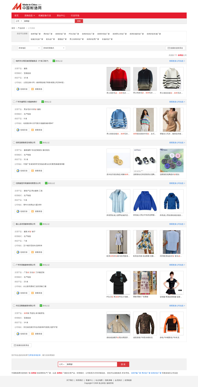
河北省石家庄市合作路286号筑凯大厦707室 (40, 327)
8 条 (25, 118)
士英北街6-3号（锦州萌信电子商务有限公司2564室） (44, 82)
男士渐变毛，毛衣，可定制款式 (118, 93)
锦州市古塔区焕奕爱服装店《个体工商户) (32, 61)
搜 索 (123, 364)
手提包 (32, 313)
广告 (26, 272)
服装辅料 (27, 150)
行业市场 (75, 15)
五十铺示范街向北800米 (32, 245)
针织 (34, 109)
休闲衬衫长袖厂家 (154, 34)
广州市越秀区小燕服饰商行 (26, 102)
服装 (25, 68)
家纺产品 (27, 191)
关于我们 (69, 380)
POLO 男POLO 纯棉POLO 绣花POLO (118, 297)
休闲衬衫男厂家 (93, 39)
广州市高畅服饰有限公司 (25, 265)
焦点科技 (102, 383)
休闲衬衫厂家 (60, 34)
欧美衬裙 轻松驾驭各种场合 (118, 256)
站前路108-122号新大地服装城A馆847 (38, 123)
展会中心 (61, 15)
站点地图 (99, 380)
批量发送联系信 (175, 48)
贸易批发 (27, 73)
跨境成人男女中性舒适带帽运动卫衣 (145, 215)
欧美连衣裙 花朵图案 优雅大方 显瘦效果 (145, 256)
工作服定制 (39, 272)
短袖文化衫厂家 (37, 39)
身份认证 (58, 61)
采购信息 (29, 15)
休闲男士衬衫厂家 (120, 34)
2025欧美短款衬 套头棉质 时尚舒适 (171, 256)
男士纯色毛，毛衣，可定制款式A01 (145, 93)
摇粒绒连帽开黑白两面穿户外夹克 (118, 337)
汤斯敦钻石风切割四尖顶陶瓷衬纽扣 (145, 174)
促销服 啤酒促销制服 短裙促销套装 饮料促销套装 (171, 297)
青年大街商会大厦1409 (32, 205)
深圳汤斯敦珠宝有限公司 (25, 142)
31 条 (26, 159)
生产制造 (27, 114)
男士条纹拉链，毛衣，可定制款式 (118, 134)
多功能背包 (39, 313)
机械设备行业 (45, 15)
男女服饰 (34, 191)
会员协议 (118, 380)
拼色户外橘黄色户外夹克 (169, 337)
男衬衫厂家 (48, 34)
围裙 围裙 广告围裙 (140, 297)
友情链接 (128, 380)
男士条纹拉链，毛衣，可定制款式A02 (171, 93)
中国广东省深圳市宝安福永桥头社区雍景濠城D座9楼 (43, 164)
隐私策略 (108, 380)
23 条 (26, 281)
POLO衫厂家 (74, 34)
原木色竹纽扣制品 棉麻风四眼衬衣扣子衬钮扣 (118, 174)
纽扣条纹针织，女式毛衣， (145, 134)
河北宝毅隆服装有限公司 (25, 306)
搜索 (79, 21)
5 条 (25, 200)
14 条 (26, 322)
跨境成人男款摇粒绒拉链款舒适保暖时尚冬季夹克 (171, 215)
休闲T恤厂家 (36, 34)
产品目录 (21, 28)
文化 (32, 272)
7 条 (25, 241)
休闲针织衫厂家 (103, 34)
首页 (16, 15)
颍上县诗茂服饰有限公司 (25, 224)
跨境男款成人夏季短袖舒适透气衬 (118, 215)
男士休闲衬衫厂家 (77, 39)
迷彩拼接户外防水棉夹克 (143, 337)
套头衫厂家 (50, 39)
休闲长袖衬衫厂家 (137, 34)
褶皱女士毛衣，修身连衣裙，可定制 (171, 134)
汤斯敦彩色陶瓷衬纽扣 (169, 174)
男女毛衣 (27, 109)
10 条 (26, 78)
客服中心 (89, 380)
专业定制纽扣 (36, 150)
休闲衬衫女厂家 (88, 34)
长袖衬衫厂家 (107, 39)
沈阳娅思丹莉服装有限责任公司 (28, 183)
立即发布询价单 (34, 355)
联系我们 (79, 380)
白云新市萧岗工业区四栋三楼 (34, 286)
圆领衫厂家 (62, 39)
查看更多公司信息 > (177, 61)
